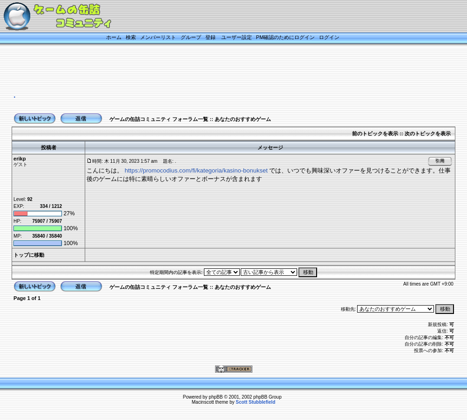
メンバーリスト (158, 37)
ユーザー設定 (236, 37)
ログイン (329, 37)
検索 (131, 37)
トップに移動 (29, 255)
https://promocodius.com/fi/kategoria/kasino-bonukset (196, 170)
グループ (191, 37)
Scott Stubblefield (255, 402)
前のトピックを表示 (375, 133)
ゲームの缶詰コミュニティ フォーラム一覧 (158, 119)
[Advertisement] (222, 68)
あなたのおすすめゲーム (243, 119)
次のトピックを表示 (428, 133)
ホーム (114, 37)
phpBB (216, 397)
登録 (210, 37)
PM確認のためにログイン (285, 37)
